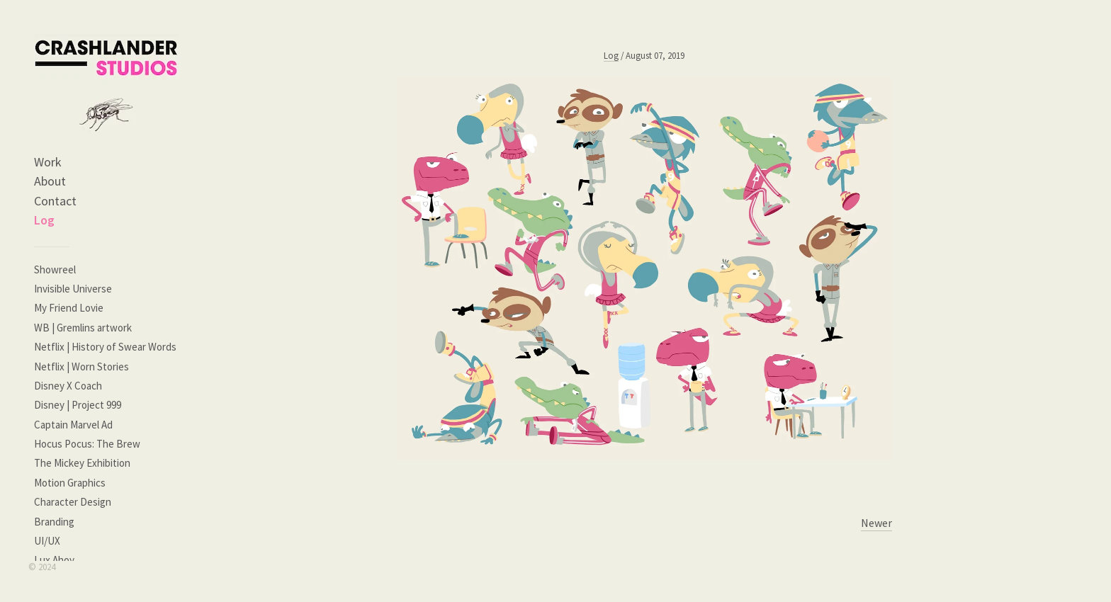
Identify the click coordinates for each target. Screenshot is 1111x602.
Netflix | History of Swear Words (105, 347)
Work (48, 162)
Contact (55, 201)
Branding (54, 522)
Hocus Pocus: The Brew (87, 444)
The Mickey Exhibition (82, 463)
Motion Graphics (70, 483)
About (50, 181)
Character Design (72, 502)
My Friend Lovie (68, 308)
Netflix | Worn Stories (81, 366)
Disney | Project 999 (77, 405)
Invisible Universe (73, 289)
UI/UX (47, 541)
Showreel (55, 269)
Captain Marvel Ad (73, 425)
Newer (876, 523)
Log (44, 220)
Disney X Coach (68, 386)
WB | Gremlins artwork (83, 328)
